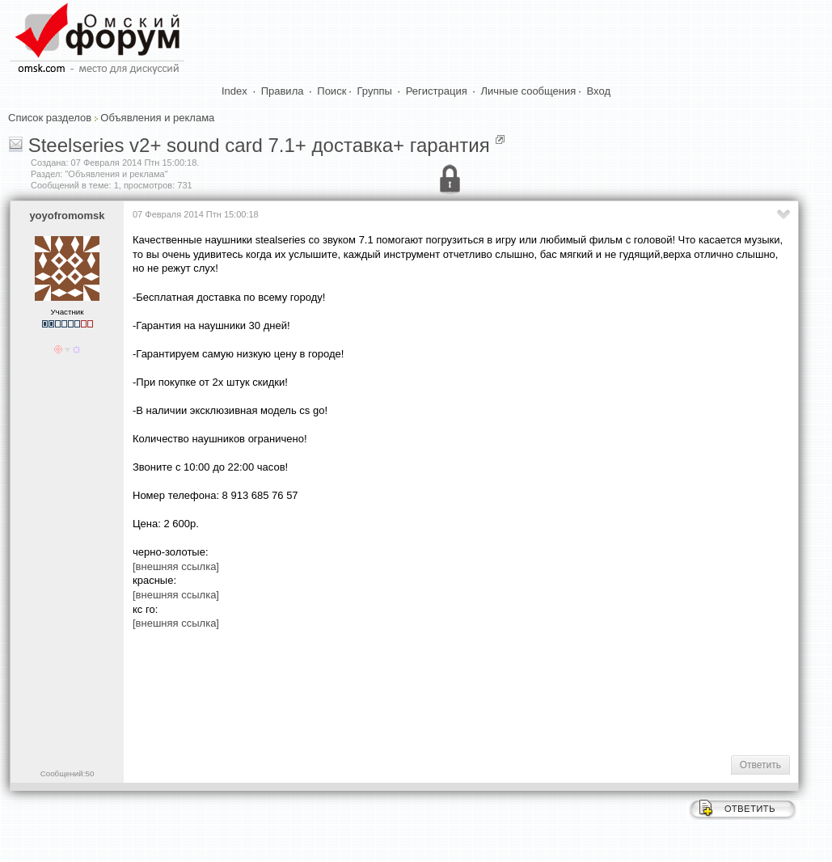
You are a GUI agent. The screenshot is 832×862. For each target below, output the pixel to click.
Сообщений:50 (67, 773)
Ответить (760, 765)
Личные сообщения (528, 91)
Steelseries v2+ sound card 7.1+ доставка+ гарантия (259, 145)
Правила (282, 91)
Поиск (331, 91)
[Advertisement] (427, 691)
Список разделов (49, 118)
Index (234, 91)
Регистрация (436, 91)
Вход (598, 91)
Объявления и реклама (157, 118)
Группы (374, 91)
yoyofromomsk (66, 215)
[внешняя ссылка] (176, 566)
